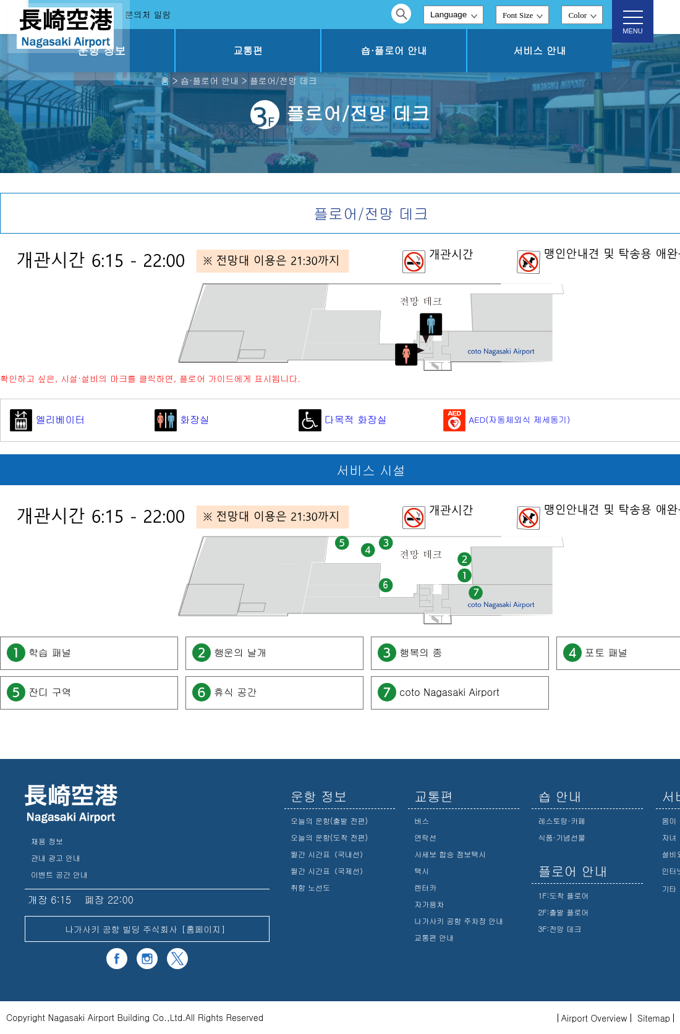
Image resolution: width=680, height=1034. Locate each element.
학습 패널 (49, 652)
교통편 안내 (434, 937)
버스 (421, 820)
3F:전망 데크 (559, 928)
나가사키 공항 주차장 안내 (458, 920)
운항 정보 (190, 50)
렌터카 (425, 887)
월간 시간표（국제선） (329, 870)
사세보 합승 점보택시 (450, 854)
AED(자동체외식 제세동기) (507, 419)
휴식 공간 (235, 691)
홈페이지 (203, 929)
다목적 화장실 (343, 419)
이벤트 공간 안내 (59, 874)
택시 (421, 870)
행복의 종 (420, 652)
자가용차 (429, 904)
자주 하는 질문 (177, 14)
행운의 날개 (240, 652)
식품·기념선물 (561, 837)
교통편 (311, 50)
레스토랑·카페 (561, 820)
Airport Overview (594, 1018)
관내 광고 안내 (55, 857)
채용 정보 (47, 841)
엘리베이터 (47, 419)
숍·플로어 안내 (432, 50)
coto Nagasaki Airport (449, 691)
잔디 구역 (49, 691)
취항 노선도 (310, 887)
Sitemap (653, 1018)
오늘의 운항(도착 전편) (329, 837)
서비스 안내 (552, 50)
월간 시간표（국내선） (329, 854)
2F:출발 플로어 (563, 912)
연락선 (425, 837)
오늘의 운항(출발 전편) (329, 820)
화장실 (182, 419)
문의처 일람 (249, 14)
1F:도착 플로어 (563, 895)
